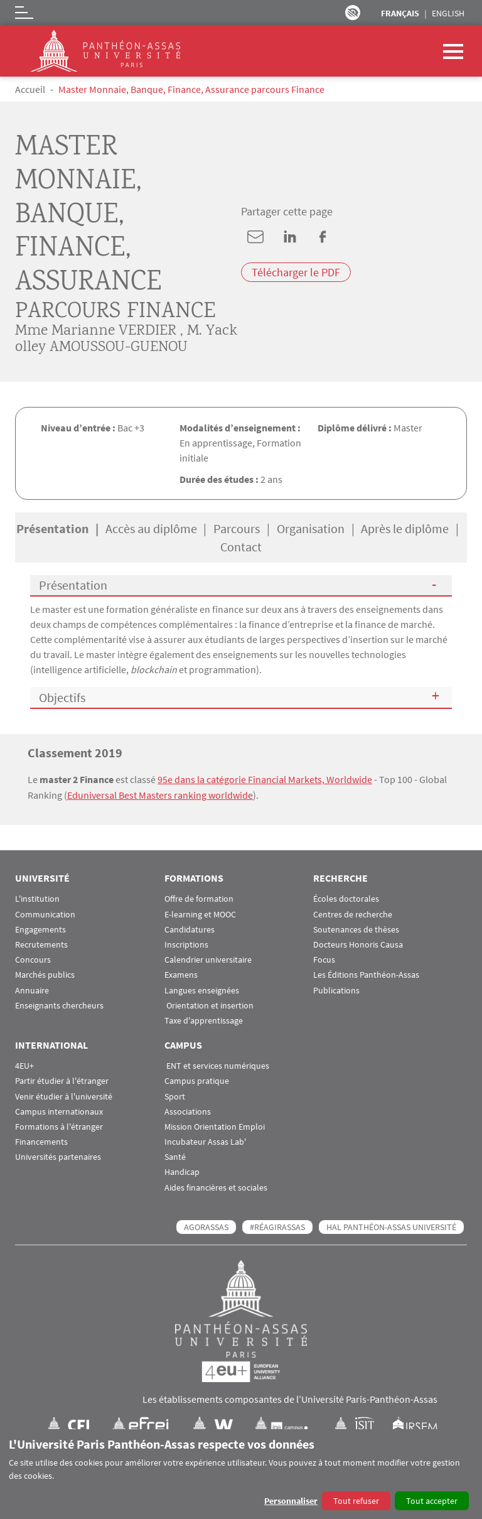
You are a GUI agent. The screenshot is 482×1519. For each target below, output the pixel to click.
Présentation (73, 585)
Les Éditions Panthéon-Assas (366, 974)
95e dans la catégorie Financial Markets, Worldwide (265, 779)
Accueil (30, 89)
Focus (324, 959)
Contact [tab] (241, 546)
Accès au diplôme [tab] (151, 528)
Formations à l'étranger (59, 1126)
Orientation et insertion (209, 1004)
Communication (45, 913)
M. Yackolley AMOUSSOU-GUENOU (126, 339)
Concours (33, 959)
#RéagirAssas (277, 1225)
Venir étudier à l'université (63, 1095)
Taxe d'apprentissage (203, 1020)
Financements (41, 1141)
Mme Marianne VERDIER (95, 331)
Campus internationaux (59, 1110)
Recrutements (41, 944)
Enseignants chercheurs (59, 1004)
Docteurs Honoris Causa (358, 944)
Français (400, 13)
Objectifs (62, 697)
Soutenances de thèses (356, 928)
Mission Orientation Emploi (214, 1126)
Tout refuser (356, 1500)
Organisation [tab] (311, 528)
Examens (181, 974)
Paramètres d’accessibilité (352, 12)
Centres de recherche (352, 913)
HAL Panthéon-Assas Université (391, 1225)
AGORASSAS (206, 1225)
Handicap (182, 1171)
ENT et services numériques (216, 1065)
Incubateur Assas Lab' (205, 1141)
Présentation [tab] (52, 528)
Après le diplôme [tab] (405, 528)
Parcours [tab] (236, 528)
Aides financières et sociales (215, 1186)
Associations (187, 1110)
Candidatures (189, 928)
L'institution (37, 898)
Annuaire (32, 989)
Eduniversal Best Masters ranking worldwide (160, 794)
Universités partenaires (58, 1156)
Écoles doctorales (346, 898)
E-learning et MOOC (200, 913)
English (448, 13)
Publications (336, 989)
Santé (175, 1156)
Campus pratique (196, 1080)
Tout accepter (432, 1500)
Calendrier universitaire (208, 959)
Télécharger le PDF (296, 272)
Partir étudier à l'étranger (62, 1080)
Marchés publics (45, 974)
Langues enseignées (201, 989)
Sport (174, 1095)
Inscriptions (186, 944)
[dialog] (241, 1474)
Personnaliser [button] (291, 1500)
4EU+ (24, 1065)
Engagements (40, 928)
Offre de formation (198, 898)
